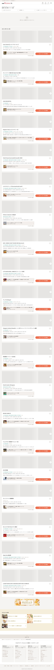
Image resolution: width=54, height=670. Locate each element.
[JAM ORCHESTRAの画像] (27, 93)
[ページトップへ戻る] (27, 637)
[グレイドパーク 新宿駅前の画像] (27, 491)
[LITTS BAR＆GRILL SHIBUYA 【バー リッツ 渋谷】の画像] (27, 264)
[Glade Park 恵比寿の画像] (27, 547)
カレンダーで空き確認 (43, 53)
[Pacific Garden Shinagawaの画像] (27, 377)
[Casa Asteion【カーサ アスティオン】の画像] (27, 37)
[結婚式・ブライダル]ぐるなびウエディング (7, 639)
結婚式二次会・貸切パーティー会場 (18, 639)
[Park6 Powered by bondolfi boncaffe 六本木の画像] (27, 150)
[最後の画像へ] (50, 37)
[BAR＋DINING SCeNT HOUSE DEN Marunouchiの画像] (27, 235)
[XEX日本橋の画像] (27, 462)
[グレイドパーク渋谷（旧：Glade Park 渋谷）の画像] (27, 65)
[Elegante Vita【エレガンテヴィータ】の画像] (27, 122)
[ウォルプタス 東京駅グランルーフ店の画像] (27, 434)
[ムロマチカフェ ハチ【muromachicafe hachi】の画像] (27, 179)
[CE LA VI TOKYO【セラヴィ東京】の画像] (27, 519)
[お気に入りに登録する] (50, 45)
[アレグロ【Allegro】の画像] (27, 292)
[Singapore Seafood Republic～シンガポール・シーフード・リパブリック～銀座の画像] (27, 320)
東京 (24, 639)
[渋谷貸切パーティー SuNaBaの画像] (27, 349)
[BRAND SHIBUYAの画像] (27, 406)
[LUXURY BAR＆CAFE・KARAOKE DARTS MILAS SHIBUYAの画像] (27, 576)
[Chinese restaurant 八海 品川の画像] (27, 207)
